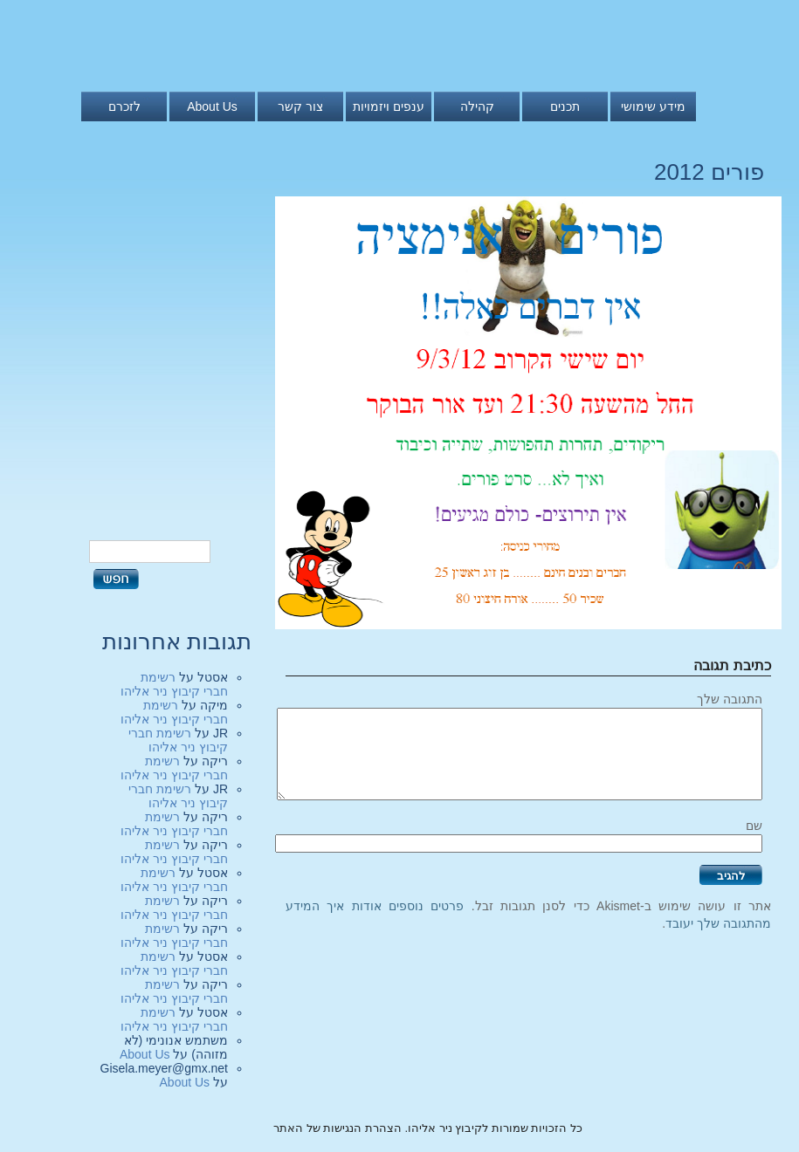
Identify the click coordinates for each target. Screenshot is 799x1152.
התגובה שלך (729, 699)
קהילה (477, 106)
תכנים (565, 106)
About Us (212, 106)
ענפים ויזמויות (388, 106)
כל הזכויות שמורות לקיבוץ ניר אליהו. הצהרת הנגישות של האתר (427, 1128)
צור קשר (300, 106)
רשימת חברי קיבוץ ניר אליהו (174, 684)
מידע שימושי (653, 106)
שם (754, 826)
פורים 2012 (709, 172)
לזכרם (124, 106)
